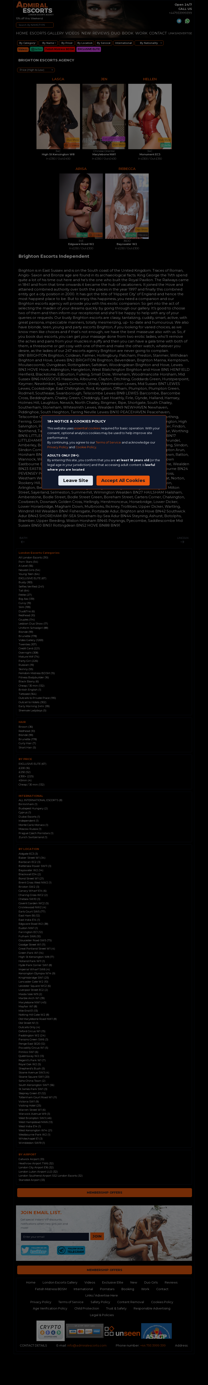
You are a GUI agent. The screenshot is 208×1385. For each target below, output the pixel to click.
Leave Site (75, 480)
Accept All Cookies (123, 480)
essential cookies (87, 428)
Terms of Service (108, 442)
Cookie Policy (86, 447)
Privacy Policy (57, 447)
